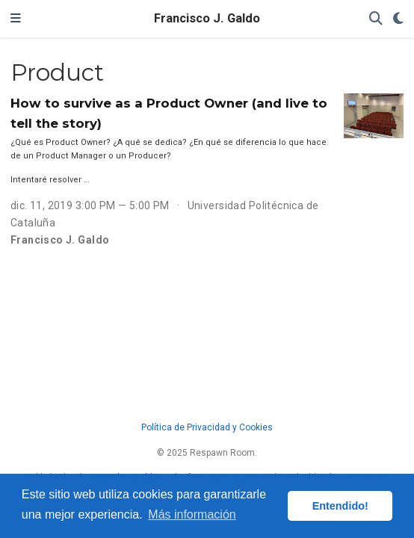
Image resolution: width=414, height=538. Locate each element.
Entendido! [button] (340, 506)
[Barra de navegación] (15, 19)
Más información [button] (191, 514)
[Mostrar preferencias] (398, 19)
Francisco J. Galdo (207, 18)
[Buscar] (376, 19)
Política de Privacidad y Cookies (207, 427)
